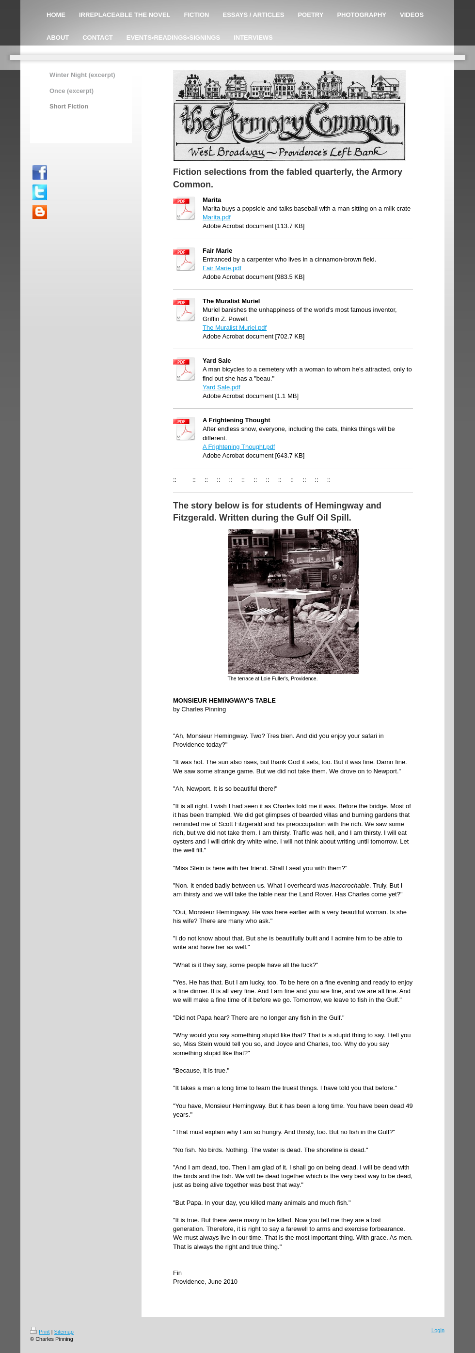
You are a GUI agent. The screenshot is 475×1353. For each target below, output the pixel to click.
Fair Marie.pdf (222, 268)
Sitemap (64, 1332)
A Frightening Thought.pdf (239, 446)
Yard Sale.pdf (221, 387)
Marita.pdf (217, 217)
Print (40, 1332)
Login (437, 1330)
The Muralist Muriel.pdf (235, 327)
